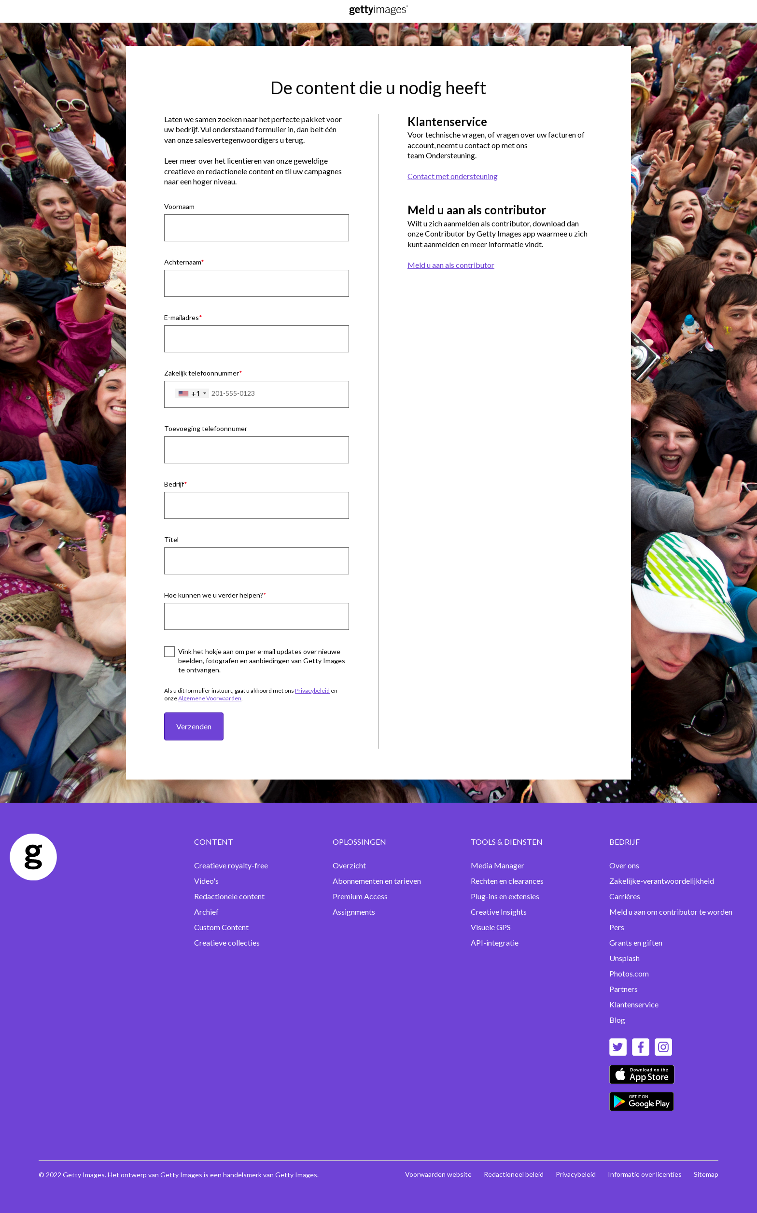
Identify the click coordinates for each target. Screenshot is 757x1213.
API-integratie (495, 942)
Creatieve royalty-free (231, 865)
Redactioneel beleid (514, 1174)
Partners (623, 988)
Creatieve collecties (227, 942)
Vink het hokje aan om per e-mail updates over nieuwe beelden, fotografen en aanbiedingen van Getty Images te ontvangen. (261, 660)
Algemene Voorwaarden (209, 698)
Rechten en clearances (507, 880)
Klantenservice (634, 1004)
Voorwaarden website (438, 1174)
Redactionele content (229, 896)
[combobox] (192, 393)
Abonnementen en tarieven (377, 880)
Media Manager (497, 865)
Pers (616, 927)
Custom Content (221, 927)
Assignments (354, 911)
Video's (206, 880)
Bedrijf (174, 484)
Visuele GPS (491, 927)
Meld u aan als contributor (450, 264)
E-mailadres (181, 317)
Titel (171, 539)
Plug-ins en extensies (505, 896)
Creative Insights (499, 911)
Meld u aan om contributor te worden (670, 911)
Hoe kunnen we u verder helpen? (213, 595)
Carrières (624, 896)
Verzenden (193, 726)
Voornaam (179, 206)
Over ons (624, 865)
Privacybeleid (312, 690)
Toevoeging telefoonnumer (205, 428)
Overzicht (349, 865)
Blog (617, 1019)
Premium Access (360, 896)
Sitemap (706, 1174)
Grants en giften (635, 942)
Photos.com (629, 973)
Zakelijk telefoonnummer (201, 373)
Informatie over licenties (645, 1174)
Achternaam (182, 262)
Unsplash (624, 957)
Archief (206, 911)
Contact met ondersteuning (452, 176)
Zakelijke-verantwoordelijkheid (661, 880)
